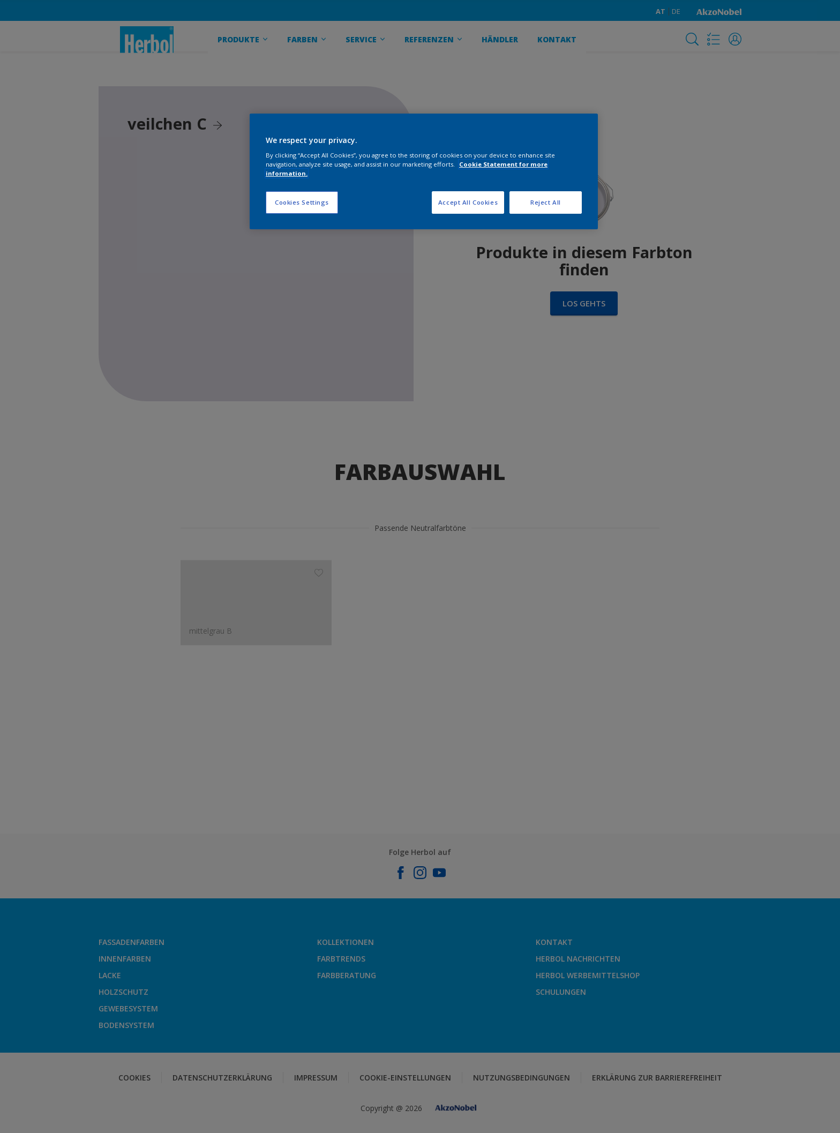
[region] (424, 172)
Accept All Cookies (468, 202)
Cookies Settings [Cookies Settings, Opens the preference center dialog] (302, 202)
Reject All (545, 202)
